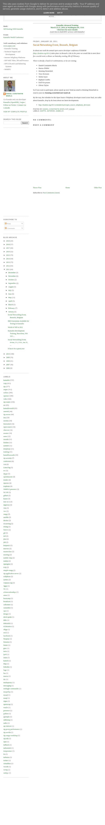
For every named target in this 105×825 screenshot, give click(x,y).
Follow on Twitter (9, 105)
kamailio (60, 111)
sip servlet (7, 732)
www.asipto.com (9, 46)
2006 (8, 368)
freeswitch (7, 424)
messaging (7, 686)
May (10, 297)
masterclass (7, 552)
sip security (7, 458)
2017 (8, 248)
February (11, 308)
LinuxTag (6, 467)
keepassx (6, 545)
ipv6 (5, 654)
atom (5, 595)
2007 (8, 365)
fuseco (5, 530)
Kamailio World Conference (13, 37)
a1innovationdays (9, 592)
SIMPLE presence (9, 489)
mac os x (6, 502)
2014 (8, 259)
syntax (5, 580)
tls (4, 754)
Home (67, 188)
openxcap (6, 704)
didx (5, 620)
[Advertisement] (14, 171)
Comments (10, 228)
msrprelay (7, 692)
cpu (4, 611)
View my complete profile (15, 111)
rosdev (5, 480)
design (5, 614)
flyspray (6, 639)
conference (7, 461)
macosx (6, 548)
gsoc (5, 648)
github (5, 495)
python (5, 714)
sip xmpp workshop (10, 735)
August (11, 287)
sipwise (6, 483)
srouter (5, 433)
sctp (4, 567)
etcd (4, 633)
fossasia (6, 642)
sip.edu (5, 738)
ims (4, 418)
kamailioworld (8, 408)
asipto (43, 111)
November (12, 276)
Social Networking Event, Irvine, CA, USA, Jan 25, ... (18, 342)
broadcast (6, 601)
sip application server (11, 573)
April (10, 301)
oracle (5, 707)
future (5, 645)
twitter (5, 760)
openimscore (7, 477)
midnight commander (11, 689)
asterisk (51, 111)
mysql (5, 695)
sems (5, 436)
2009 (8, 357)
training (6, 452)
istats (5, 658)
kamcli (5, 661)
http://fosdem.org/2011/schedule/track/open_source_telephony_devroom (64, 105)
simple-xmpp (8, 570)
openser (6, 396)
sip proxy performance (11, 729)
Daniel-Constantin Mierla (14, 95)
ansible (5, 517)
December (12, 272)
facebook (6, 636)
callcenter (6, 605)
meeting (6, 555)
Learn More (48, 13)
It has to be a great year (16, 349)
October (11, 280)
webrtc (5, 393)
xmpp (5, 514)
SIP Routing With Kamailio (13, 29)
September (12, 283)
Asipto (22, 102)
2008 (8, 361)
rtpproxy (6, 505)
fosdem (6, 442)
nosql (5, 698)
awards (5, 439)
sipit (4, 742)
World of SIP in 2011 (15, 327)
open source (7, 427)
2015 (8, 255)
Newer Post (37, 188)
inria (5, 651)
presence (6, 711)
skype (5, 474)
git (4, 533)
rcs (4, 471)
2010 (8, 354)
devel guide (7, 617)
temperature (7, 751)
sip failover (7, 726)
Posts (8, 224)
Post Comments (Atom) (51, 193)
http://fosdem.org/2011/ (42, 53)
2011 (8, 269)
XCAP (5, 492)
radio (5, 723)
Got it (60, 13)
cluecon (6, 430)
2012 (8, 266)
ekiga (5, 629)
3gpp (5, 586)
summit (6, 446)
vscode (5, 767)
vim (4, 508)
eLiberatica (7, 626)
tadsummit (7, 748)
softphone (6, 576)
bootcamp (6, 598)
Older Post (98, 188)
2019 (8, 241)
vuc (4, 511)
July (10, 290)
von (4, 464)
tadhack (6, 745)
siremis (6, 421)
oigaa (5, 701)
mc (4, 679)
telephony (6, 449)
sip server (6, 414)
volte (5, 399)
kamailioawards (9, 455)
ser (4, 405)
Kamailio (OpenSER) (11, 102)
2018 (8, 244)
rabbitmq (6, 720)
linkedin (6, 667)
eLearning (7, 524)
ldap (4, 664)
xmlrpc (5, 773)
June (10, 294)
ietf (4, 536)
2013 (8, 262)
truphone (6, 486)
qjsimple (6, 717)
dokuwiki (6, 623)
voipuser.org (7, 583)
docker (5, 520)
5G (4, 589)
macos (5, 676)
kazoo (5, 499)
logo (5, 670)
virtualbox (7, 763)
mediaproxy (7, 682)
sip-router (6, 402)
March (10, 305)
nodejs (5, 561)
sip (4, 386)
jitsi (4, 539)
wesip (5, 770)
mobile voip (7, 558)
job (4, 542)
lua (4, 673)
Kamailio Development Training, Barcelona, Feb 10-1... (18, 333)
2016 (8, 252)
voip (5, 383)
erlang (5, 527)
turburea (6, 757)
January (11, 312)
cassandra (6, 608)
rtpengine (6, 564)
